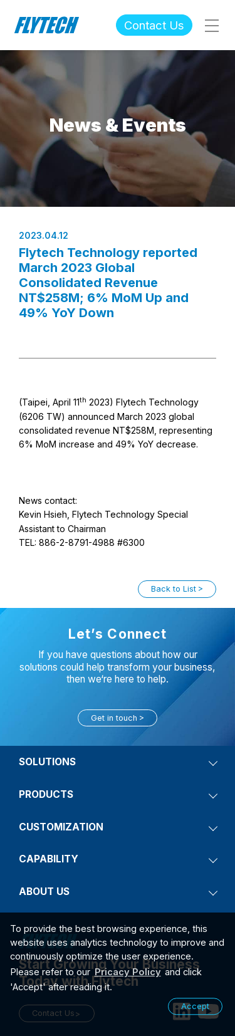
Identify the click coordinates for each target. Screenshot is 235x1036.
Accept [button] (195, 1006)
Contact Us (154, 25)
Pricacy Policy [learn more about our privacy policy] (128, 972)
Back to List (173, 589)
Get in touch (114, 718)
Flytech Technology (47, 25)
